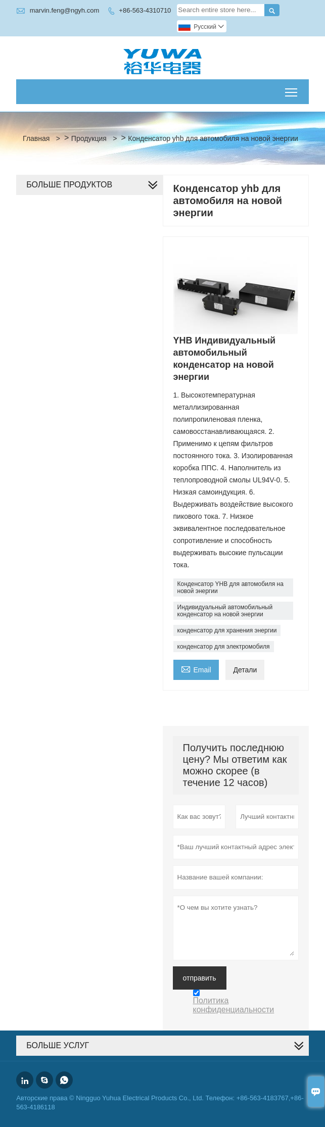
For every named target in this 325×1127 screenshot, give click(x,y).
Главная (36, 138)
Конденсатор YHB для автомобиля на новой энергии (230, 587)
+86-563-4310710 (145, 10)
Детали (245, 670)
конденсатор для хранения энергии (227, 630)
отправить (199, 978)
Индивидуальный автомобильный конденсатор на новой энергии (225, 611)
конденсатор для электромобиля (223, 646)
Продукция (89, 138)
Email (196, 668)
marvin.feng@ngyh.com (64, 10)
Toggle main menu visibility (292, 88)
